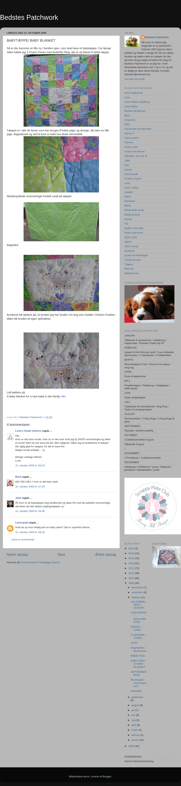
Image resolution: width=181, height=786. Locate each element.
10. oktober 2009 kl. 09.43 (30, 532)
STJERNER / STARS (138, 636)
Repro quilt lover (133, 232)
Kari (126, 165)
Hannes (128, 142)
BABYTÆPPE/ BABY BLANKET (138, 663)
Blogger (107, 776)
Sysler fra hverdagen (136, 255)
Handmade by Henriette (137, 128)
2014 (131, 558)
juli (133, 710)
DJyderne (129, 120)
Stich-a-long (131, 246)
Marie (127, 205)
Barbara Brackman (135, 111)
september (137, 697)
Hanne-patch (131, 137)
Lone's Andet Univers (28, 430)
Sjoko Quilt (130, 237)
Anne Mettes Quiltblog (137, 101)
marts (135, 730)
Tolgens (128, 264)
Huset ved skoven (134, 151)
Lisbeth (128, 192)
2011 (131, 573)
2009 (131, 583)
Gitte (127, 124)
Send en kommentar (23, 539)
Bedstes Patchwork (29, 17)
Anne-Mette (131, 106)
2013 (131, 563)
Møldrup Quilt (132, 214)
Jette (18, 497)
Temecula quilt (132, 259)
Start (61, 554)
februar (135, 735)
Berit (18, 476)
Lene (127, 183)
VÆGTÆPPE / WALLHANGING (138, 617)
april (134, 725)
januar (135, 740)
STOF (134, 642)
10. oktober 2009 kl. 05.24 (30, 465)
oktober (136, 597)
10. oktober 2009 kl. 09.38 (30, 511)
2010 (131, 578)
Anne (127, 97)
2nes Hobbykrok (133, 92)
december (137, 587)
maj (133, 720)
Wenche (129, 268)
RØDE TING (138, 655)
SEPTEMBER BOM (138, 673)
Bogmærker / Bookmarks (138, 649)
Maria (127, 196)
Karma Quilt (131, 174)
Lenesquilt (21, 522)
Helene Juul (131, 147)
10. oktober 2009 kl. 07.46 (30, 486)
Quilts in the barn (134, 228)
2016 (131, 548)
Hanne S (129, 133)
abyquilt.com (131, 273)
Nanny (128, 219)
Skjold (127, 241)
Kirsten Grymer (133, 178)
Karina (128, 169)
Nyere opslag (17, 554)
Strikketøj (136, 690)
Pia (126, 223)
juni (133, 715)
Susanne (129, 250)
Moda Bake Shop (134, 210)
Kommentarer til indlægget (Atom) (40, 562)
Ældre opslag (105, 554)
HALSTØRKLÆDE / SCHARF (138, 604)
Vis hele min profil (134, 79)
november (137, 592)
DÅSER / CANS (136, 628)
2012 (131, 568)
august (135, 705)
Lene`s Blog (131, 187)
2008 (131, 746)
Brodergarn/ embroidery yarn (138, 682)
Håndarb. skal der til (135, 156)
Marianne (129, 201)
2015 (131, 553)
